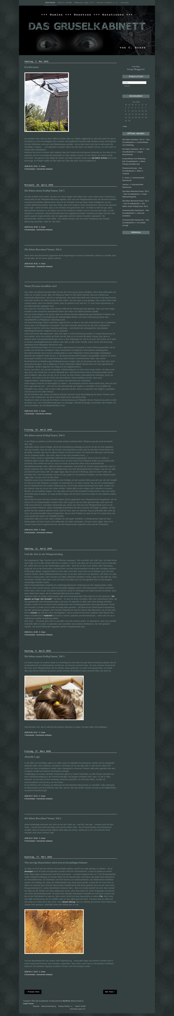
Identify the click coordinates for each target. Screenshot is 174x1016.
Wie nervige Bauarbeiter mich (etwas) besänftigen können (55, 862)
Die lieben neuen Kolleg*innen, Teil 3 (44, 656)
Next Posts (110, 991)
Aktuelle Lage (32, 756)
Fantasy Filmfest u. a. (107, 3)
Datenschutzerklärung (48, 1006)
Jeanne (125, 184)
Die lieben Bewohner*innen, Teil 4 (42, 249)
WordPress (66, 1001)
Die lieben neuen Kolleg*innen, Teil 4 (44, 435)
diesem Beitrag (68, 902)
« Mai (124, 126)
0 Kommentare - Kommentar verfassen (38, 169)
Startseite (50, 3)
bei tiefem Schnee (99, 158)
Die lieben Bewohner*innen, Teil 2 (42, 818)
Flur (101, 896)
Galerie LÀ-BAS (65, 3)
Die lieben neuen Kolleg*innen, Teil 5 (44, 190)
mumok (34, 613)
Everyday (125, 3)
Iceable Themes (28, 1003)
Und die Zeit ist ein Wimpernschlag (43, 554)
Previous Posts (33, 991)
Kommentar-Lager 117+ (84, 3)
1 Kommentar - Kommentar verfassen (38, 414)
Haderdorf (48, 616)
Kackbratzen (31, 67)
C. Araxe (125, 178)
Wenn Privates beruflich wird (40, 286)
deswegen (28, 871)
